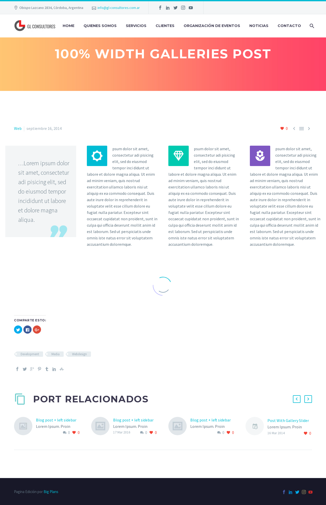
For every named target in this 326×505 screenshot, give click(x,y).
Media (55, 354)
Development (30, 354)
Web (18, 128)
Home (68, 25)
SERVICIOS (136, 25)
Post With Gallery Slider (288, 420)
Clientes (165, 25)
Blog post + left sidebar (56, 419)
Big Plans (51, 491)
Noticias (258, 25)
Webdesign (79, 354)
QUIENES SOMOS (100, 25)
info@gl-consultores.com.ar (119, 7)
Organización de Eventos (212, 25)
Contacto (289, 25)
